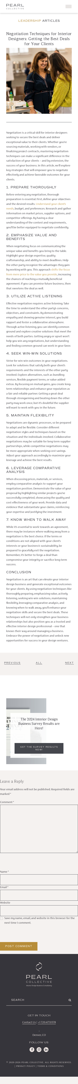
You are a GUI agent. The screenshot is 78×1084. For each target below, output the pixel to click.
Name (4, 872)
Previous (12, 662)
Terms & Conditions (50, 1066)
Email (4, 887)
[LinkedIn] (46, 1049)
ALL (39, 662)
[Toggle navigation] (68, 6)
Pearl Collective (32, 1062)
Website (5, 902)
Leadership (29, 21)
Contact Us (29, 1022)
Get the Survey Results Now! (39, 748)
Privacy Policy (25, 1066)
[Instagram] (39, 1049)
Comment (7, 802)
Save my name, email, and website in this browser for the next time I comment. (39, 920)
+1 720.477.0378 (47, 1022)
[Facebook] (32, 1049)
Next (69, 662)
